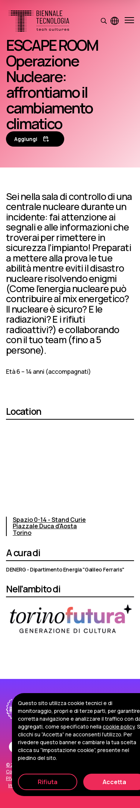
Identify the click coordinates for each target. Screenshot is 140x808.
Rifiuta (47, 782)
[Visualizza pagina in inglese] (115, 21)
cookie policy (119, 726)
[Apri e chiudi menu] (129, 20)
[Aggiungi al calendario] (35, 139)
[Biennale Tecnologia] (39, 21)
